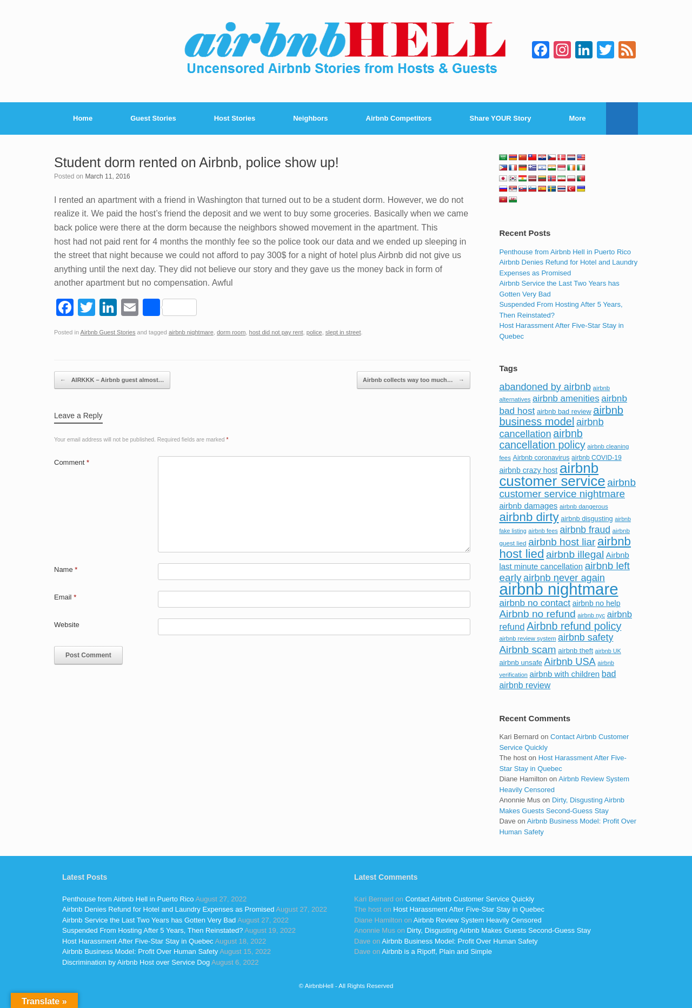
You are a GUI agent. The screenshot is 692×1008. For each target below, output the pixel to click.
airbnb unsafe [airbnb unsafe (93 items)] (520, 662)
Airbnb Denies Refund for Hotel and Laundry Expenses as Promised (168, 909)
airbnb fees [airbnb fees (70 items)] (542, 531)
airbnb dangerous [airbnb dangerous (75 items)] (584, 506)
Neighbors (310, 118)
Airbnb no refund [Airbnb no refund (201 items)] (537, 614)
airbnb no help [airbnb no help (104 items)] (597, 603)
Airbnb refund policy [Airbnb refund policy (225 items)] (574, 626)
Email (65, 597)
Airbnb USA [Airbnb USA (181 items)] (570, 661)
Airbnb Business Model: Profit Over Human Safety (140, 951)
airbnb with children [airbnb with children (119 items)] (565, 673)
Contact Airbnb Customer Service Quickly (469, 899)
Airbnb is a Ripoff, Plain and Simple (437, 951)
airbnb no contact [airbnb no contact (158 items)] (534, 602)
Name (65, 569)
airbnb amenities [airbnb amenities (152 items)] (566, 398)
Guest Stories (153, 118)
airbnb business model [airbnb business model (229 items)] (561, 416)
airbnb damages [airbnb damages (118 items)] (528, 505)
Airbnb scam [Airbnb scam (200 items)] (527, 649)
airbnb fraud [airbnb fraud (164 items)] (585, 529)
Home (82, 118)
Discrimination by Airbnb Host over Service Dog (136, 962)
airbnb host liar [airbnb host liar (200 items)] (561, 542)
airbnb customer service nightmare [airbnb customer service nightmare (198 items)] (567, 488)
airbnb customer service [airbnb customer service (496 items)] (552, 474)
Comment (71, 462)
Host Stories (235, 118)
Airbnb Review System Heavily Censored (478, 920)
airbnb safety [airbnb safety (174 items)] (585, 637)
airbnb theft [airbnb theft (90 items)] (575, 651)
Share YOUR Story (500, 118)
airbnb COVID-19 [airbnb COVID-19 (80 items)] (596, 458)
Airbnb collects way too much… (413, 380)
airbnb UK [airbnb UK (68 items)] (608, 651)
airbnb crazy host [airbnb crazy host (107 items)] (528, 470)
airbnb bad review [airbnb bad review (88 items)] (564, 411)
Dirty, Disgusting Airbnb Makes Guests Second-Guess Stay (499, 930)
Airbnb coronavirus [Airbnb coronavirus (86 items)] (541, 458)
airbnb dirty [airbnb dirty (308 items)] (528, 517)
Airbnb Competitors (399, 118)
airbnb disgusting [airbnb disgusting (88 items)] (587, 519)
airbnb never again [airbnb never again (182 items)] (564, 577)
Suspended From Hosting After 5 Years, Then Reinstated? (152, 930)
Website (66, 625)
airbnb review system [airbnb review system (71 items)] (527, 638)
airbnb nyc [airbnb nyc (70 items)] (591, 615)
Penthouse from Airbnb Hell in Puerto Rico (565, 252)
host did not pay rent (276, 332)
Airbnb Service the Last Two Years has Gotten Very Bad (149, 920)
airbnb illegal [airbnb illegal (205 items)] (575, 554)
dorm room (231, 332)
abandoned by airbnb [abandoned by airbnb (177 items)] (545, 386)
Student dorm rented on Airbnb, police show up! (196, 162)
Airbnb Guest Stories (108, 332)
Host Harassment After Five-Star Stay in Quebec (138, 941)
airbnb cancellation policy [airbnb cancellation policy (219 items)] (542, 439)
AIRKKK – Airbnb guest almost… (112, 380)
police (314, 332)
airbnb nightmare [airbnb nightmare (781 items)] (558, 589)
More (577, 118)
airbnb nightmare (191, 332)
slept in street (343, 332)
